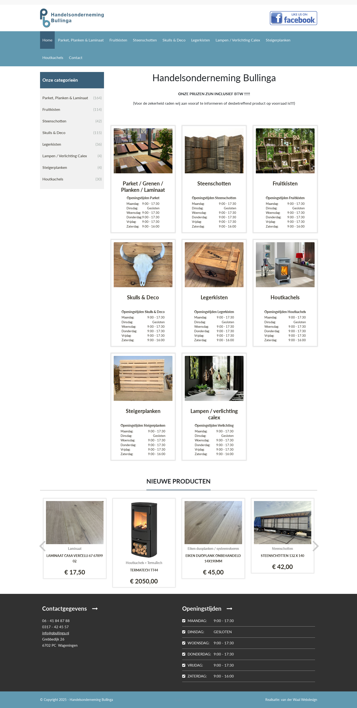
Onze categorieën (60, 80)
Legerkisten (200, 40)
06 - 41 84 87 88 (56, 620)
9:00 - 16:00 (208, 676)
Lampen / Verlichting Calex (238, 40)
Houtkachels (52, 57)
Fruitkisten (118, 40)
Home (47, 40)
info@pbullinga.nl (55, 633)
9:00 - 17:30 (208, 620)
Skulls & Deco (174, 40)
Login (178, 700)
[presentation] (40, 545)
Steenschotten (145, 40)
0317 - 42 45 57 (55, 627)
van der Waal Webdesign (299, 700)
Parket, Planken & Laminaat (81, 40)
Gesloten (207, 632)
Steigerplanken (278, 40)
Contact (75, 57)
